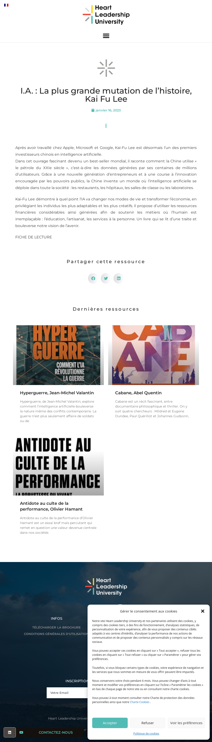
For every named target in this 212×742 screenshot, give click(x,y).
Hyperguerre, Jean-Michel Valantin (57, 392)
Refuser (147, 722)
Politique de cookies (146, 734)
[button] (202, 611)
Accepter (110, 722)
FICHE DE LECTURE (33, 237)
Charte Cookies (139, 702)
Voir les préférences (186, 722)
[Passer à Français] (6, 5)
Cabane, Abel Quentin (138, 392)
